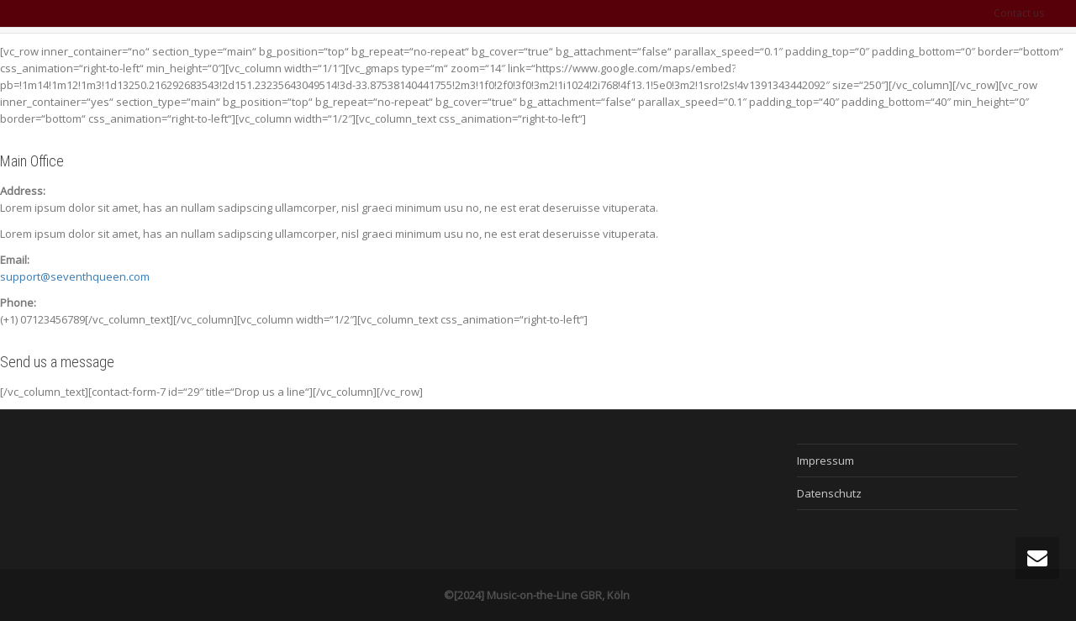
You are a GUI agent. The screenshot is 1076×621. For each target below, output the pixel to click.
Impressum (825, 460)
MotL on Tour (772, 64)
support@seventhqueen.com (75, 276)
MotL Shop (948, 64)
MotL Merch (864, 64)
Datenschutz (829, 493)
